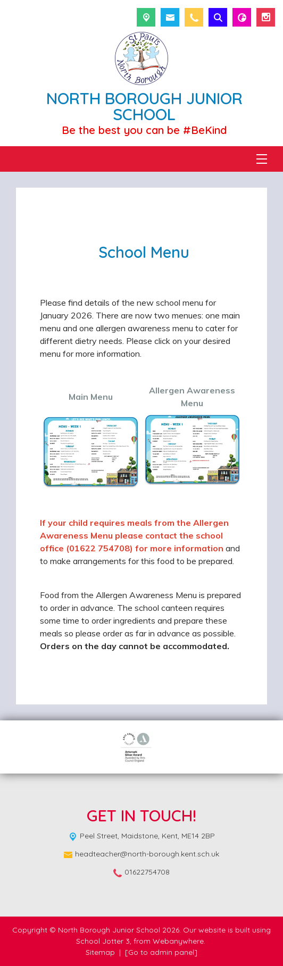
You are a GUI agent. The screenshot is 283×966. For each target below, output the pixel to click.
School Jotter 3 (103, 941)
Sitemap (100, 952)
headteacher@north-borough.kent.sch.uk (147, 854)
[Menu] (261, 159)
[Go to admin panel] (161, 952)
